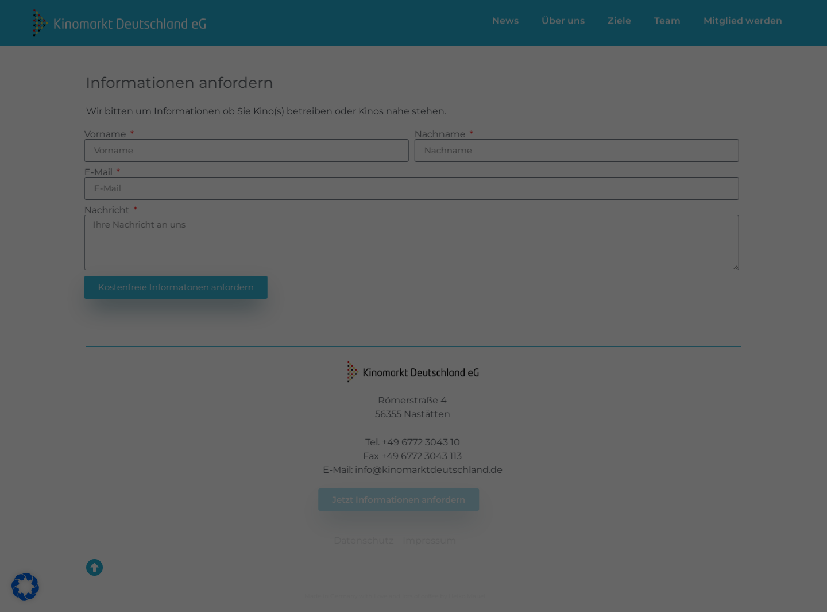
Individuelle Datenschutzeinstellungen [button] (414, 337)
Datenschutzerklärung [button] (419, 364)
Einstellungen (290, 231)
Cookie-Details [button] (357, 364)
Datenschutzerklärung (247, 219)
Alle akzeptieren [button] (303, 269)
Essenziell (454, 46)
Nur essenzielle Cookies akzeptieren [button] (413, 303)
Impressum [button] (475, 364)
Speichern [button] (524, 269)
